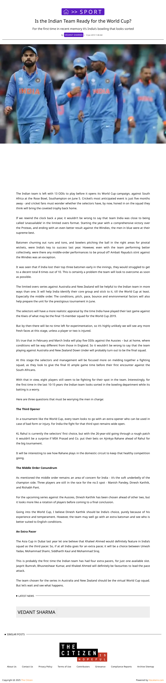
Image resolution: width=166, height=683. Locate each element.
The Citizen (27, 680)
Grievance (100, 666)
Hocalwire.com (156, 680)
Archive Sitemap (145, 666)
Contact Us (27, 666)
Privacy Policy (45, 666)
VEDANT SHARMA (36, 612)
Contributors (83, 666)
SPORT (91, 12)
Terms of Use (64, 666)
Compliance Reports (121, 666)
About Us (11, 666)
